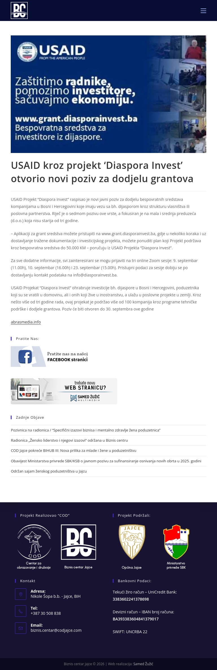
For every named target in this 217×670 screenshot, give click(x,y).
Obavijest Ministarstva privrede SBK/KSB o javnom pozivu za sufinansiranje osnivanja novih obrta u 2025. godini (106, 460)
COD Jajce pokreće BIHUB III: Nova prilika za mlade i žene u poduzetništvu (73, 450)
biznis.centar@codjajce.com (56, 630)
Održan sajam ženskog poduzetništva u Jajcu (48, 471)
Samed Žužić (143, 664)
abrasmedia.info (26, 322)
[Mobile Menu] (203, 10)
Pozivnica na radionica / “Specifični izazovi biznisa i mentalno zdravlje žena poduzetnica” (85, 430)
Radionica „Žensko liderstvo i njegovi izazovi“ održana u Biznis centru (69, 440)
